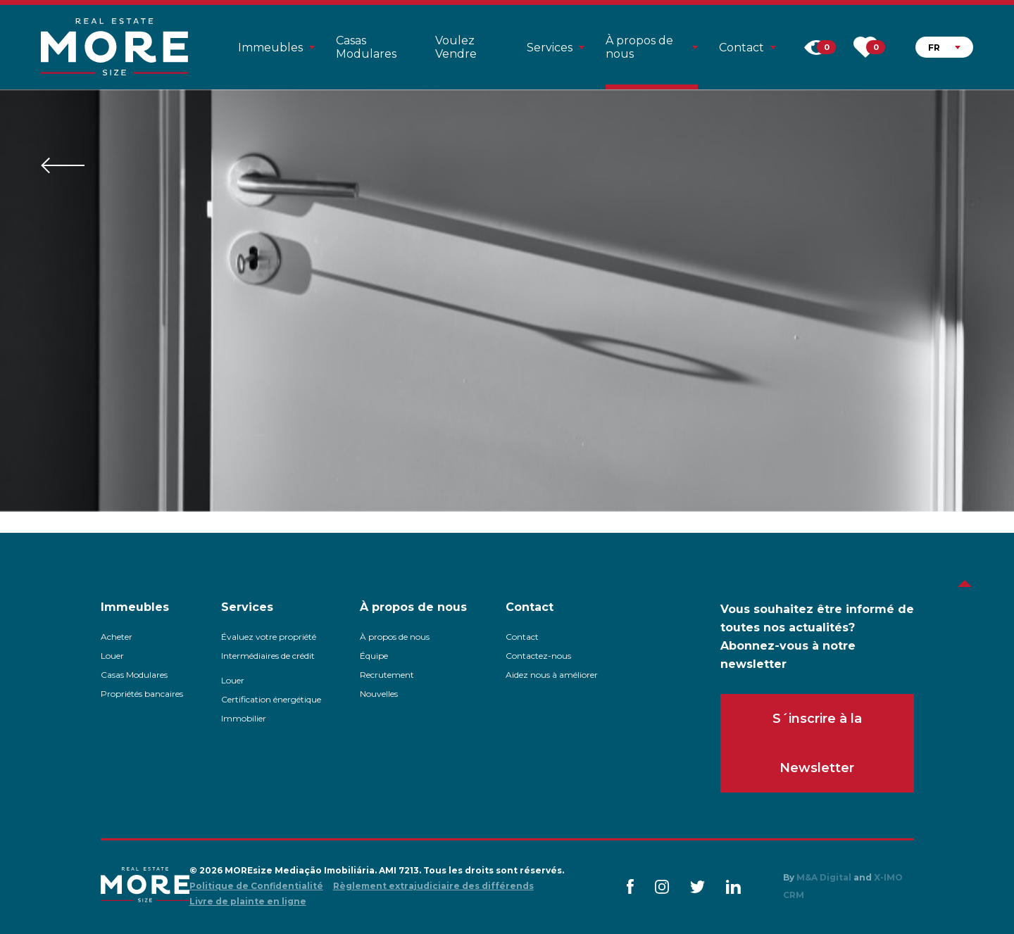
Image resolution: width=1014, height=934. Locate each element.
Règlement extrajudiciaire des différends (433, 886)
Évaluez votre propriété (268, 636)
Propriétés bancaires (142, 693)
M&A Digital (823, 877)
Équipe (374, 655)
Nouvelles (379, 693)
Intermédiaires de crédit (268, 655)
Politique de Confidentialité (256, 886)
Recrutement (387, 674)
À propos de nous (395, 636)
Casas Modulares (366, 47)
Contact (522, 636)
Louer (112, 655)
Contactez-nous (538, 655)
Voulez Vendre (456, 47)
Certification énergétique (271, 699)
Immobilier (243, 718)
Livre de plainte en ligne (247, 901)
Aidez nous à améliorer (552, 674)
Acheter (116, 636)
